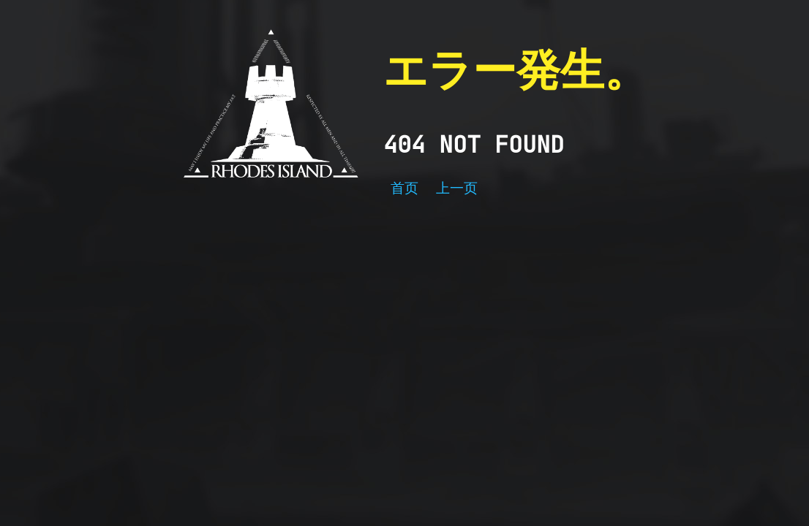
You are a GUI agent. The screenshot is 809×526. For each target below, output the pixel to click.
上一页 (457, 188)
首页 (404, 188)
